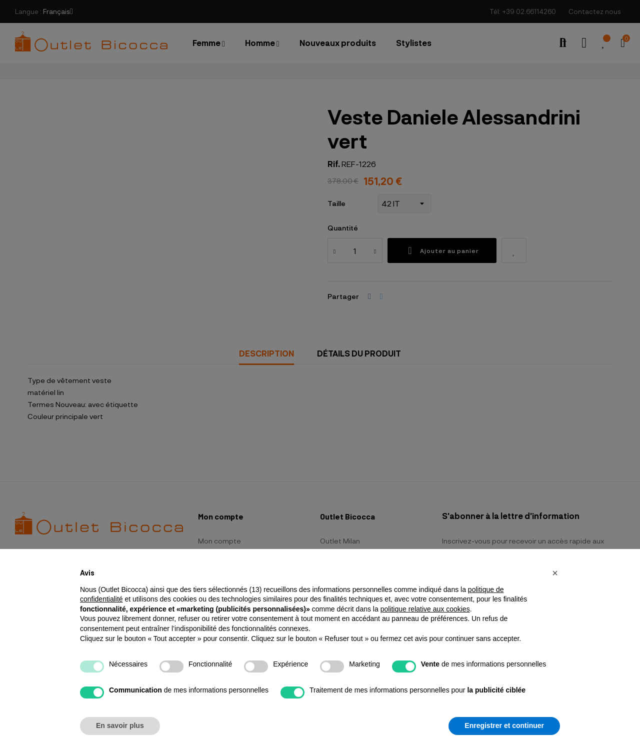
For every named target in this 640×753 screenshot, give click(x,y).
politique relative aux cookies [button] (425, 609)
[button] (555, 573)
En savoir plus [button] (120, 726)
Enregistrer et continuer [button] (504, 726)
